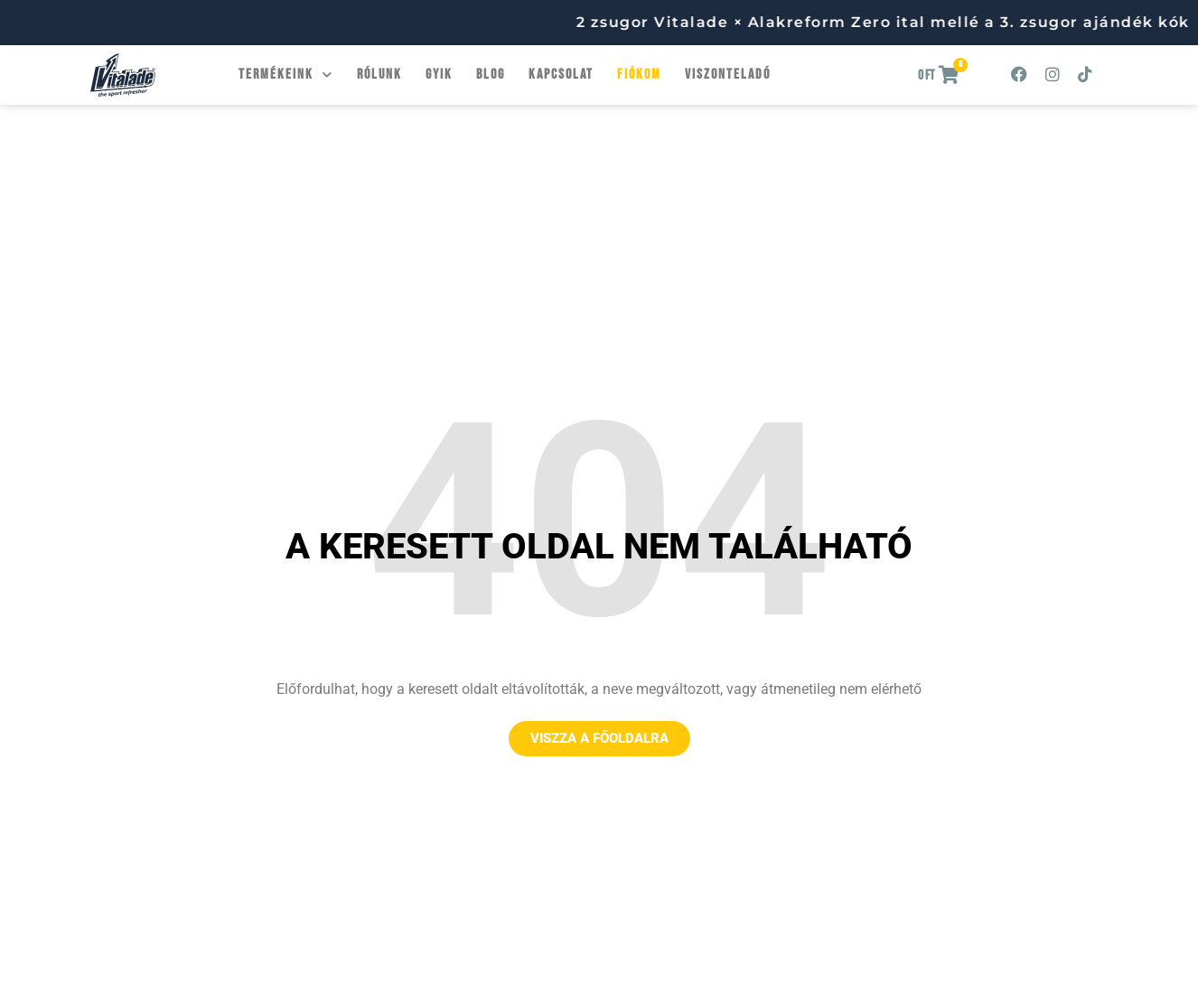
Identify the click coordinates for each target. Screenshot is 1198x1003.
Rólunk (379, 74)
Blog (490, 74)
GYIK (439, 74)
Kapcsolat (561, 74)
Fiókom (639, 74)
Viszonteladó (728, 74)
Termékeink (286, 75)
